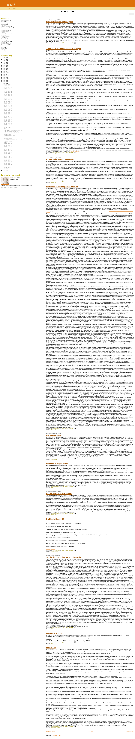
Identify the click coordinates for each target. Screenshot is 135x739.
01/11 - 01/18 (7, 166)
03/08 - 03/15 (7, 155)
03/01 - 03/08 (7, 156)
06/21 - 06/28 (7, 121)
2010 (4, 81)
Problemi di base (54, 551)
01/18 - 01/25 (7, 164)
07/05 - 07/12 (7, 119)
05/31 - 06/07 (7, 126)
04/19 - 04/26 (7, 149)
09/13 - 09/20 (7, 105)
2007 (4, 170)
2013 (4, 77)
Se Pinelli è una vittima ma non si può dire (63, 557)
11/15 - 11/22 (7, 92)
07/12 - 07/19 (7, 117)
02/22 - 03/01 (7, 157)
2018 (4, 69)
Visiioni (3, 47)
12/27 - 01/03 (7, 84)
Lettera (3, 32)
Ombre (58, 727)
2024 (4, 60)
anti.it (11, 4)
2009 (4, 83)
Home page (90, 731)
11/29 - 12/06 (7, 90)
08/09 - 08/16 (7, 112)
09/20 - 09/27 (7, 103)
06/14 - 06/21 (7, 123)
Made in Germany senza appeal (59, 21)
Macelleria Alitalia (53, 435)
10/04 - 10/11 (7, 101)
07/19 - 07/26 (7, 116)
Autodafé (3, 22)
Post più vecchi (130, 731)
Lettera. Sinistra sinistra (7, 33)
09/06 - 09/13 (7, 106)
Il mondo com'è (56, 44)
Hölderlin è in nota (54, 633)
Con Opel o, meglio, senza (57, 464)
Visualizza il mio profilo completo (9, 187)
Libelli (52, 628)
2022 (4, 63)
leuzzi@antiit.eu (75, 151)
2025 (4, 59)
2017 (4, 71)
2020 (4, 66)
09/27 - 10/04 (7, 102)
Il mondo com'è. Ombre (7, 27)
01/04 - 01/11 (7, 167)
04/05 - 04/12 (7, 150)
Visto (2, 50)
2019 (4, 68)
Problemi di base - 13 (55, 519)
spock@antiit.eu (50, 549)
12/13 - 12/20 (7, 87)
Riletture (3, 42)
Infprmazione (4, 31)
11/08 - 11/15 (7, 94)
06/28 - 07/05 (7, 120)
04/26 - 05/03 (7, 148)
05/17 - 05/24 (7, 143)
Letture (3, 35)
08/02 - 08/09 (7, 113)
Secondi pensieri (5, 43)
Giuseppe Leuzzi (15, 177)
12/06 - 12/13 (7, 88)
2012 (4, 78)
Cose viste (3, 25)
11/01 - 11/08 (7, 95)
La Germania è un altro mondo (59, 493)
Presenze (3, 40)
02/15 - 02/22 (7, 159)
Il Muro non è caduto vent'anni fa (60, 160)
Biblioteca (3, 24)
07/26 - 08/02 (7, 114)
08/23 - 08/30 (7, 109)
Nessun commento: (69, 42)
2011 (4, 80)
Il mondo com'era (5, 29)
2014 (4, 75)
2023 (4, 62)
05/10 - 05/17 (7, 145)
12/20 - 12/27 (7, 85)
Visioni (2, 48)
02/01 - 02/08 (7, 161)
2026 (4, 57)
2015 (4, 74)
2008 (4, 168)
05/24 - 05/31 (7, 127)
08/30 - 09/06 (7, 108)
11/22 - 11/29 (7, 91)
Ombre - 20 (51, 648)
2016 (4, 72)
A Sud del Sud (54, 153)
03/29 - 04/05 (7, 152)
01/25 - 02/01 (7, 163)
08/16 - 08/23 (7, 110)
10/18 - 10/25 (7, 98)
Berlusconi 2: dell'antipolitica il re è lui (62, 187)
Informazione (53, 727)
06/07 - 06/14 (7, 124)
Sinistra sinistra (5, 46)
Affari (52, 44)
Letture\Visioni (4, 36)
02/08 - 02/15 (7, 160)
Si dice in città (54, 459)
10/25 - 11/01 (7, 97)
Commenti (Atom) (56, 735)
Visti (2, 49)
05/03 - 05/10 (7, 146)
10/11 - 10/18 (7, 99)
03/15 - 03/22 (7, 153)
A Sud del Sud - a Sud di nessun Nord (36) (63, 48)
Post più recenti (50, 731)
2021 (4, 65)
